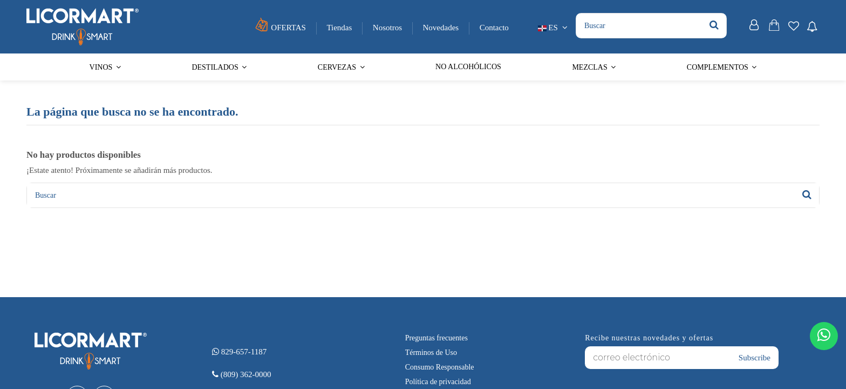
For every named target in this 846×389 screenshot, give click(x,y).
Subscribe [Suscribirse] (754, 357)
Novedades (442, 27)
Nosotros (388, 27)
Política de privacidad (438, 382)
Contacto (494, 27)
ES (554, 27)
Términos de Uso (431, 352)
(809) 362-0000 (241, 374)
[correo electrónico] (658, 357)
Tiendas (340, 27)
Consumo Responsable (439, 367)
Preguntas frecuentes (436, 338)
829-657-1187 (239, 351)
